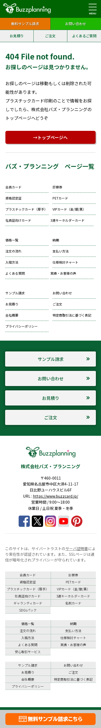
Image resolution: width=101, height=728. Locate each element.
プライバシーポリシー (21, 326)
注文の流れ (13, 251)
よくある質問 (15, 273)
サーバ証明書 (76, 548)
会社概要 (11, 315)
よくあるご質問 (84, 35)
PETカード (60, 198)
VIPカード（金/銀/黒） (69, 209)
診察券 (57, 187)
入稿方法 (11, 262)
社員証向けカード (18, 220)
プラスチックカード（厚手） (26, 209)
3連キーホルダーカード (67, 220)
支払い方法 (61, 251)
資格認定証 (13, 198)
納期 (56, 240)
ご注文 (50, 35)
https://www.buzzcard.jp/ (55, 496)
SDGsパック (28, 610)
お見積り (17, 35)
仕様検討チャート (65, 262)
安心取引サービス (28, 651)
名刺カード (73, 603)
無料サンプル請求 (25, 23)
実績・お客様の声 (63, 273)
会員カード (13, 187)
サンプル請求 (15, 293)
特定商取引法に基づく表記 (72, 315)
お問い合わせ (75, 23)
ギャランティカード (27, 603)
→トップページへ (50, 137)
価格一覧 (11, 240)
